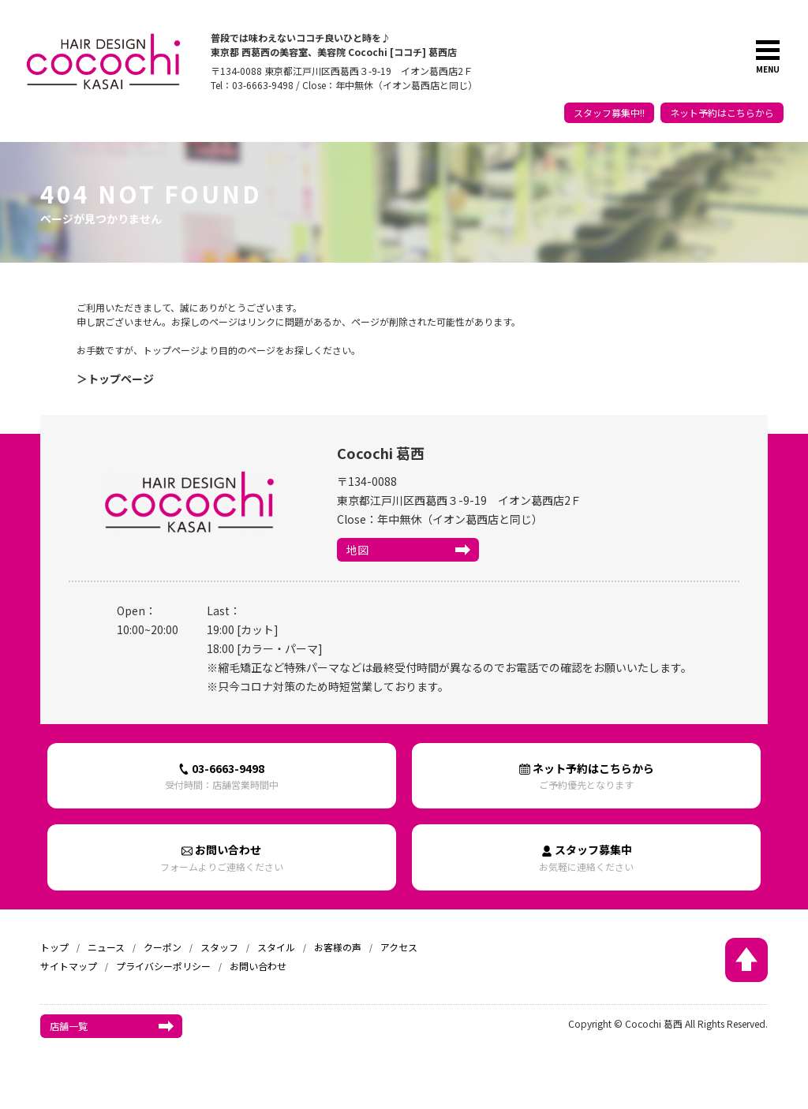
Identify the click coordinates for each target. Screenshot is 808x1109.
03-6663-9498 (221, 775)
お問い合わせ (221, 857)
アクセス (398, 947)
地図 (357, 550)
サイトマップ (68, 966)
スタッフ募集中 (586, 857)
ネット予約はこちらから (722, 112)
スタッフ (219, 947)
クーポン (162, 947)
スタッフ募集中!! (609, 112)
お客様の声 (337, 947)
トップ (54, 947)
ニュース (106, 947)
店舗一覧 (69, 1025)
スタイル (276, 947)
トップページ (121, 379)
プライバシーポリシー (163, 966)
